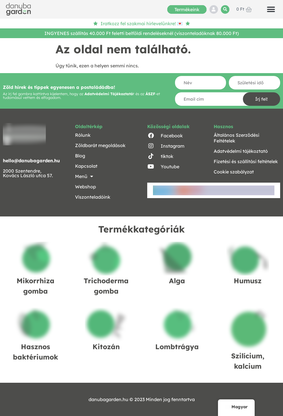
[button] (225, 9)
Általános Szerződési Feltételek (236, 138)
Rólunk (83, 135)
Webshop (85, 187)
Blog (80, 156)
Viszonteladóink (92, 197)
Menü (84, 176)
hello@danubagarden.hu (31, 160)
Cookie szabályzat (234, 172)
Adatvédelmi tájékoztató (241, 151)
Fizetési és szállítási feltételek (246, 161)
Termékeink (186, 9)
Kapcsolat (86, 166)
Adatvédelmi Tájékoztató (108, 93)
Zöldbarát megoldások (100, 145)
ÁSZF (150, 93)
